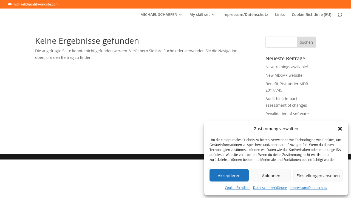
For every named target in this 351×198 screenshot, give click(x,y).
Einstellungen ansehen (318, 175)
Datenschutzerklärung (270, 187)
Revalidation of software (287, 113)
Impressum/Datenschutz (308, 187)
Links (280, 15)
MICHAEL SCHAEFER (158, 15)
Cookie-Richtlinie (237, 187)
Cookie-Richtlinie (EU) (311, 15)
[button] (340, 128)
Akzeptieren (229, 175)
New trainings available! (286, 66)
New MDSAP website (283, 75)
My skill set (199, 15)
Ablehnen (271, 175)
